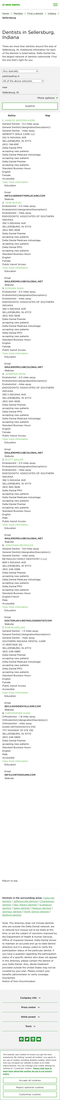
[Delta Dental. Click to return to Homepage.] (22, 5)
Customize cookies (30, 1094)
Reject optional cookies (30, 1087)
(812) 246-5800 (11, 737)
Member (18, 13)
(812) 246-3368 (11, 569)
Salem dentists (21, 908)
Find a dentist (35, 13)
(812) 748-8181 (10, 144)
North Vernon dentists (36, 911)
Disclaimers (8, 977)
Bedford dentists (11, 915)
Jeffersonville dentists (25, 901)
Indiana (52, 13)
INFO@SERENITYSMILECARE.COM (24, 195)
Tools (28, 1026)
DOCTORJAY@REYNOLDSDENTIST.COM (28, 620)
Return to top (10, 880)
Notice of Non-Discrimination (18, 981)
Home (5, 13)
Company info (29, 997)
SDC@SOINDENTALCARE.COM (22, 706)
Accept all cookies (30, 1080)
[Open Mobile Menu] (55, 4)
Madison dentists (41, 908)
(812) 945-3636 (11, 230)
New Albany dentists (25, 904)
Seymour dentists (12, 911)
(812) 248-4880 (11, 651)
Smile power (29, 1016)
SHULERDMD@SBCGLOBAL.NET (23, 281)
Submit (30, 106)
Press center (29, 1007)
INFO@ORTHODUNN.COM (19, 774)
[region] (30, 1075)
